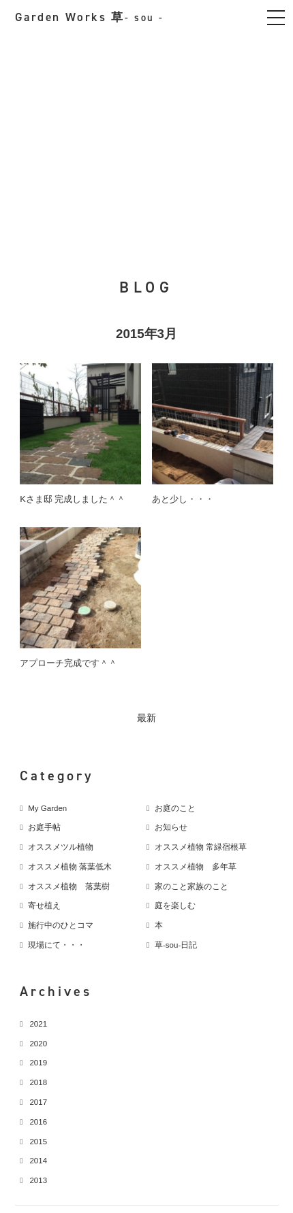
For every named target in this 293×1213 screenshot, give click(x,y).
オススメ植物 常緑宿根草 (201, 847)
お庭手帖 (44, 827)
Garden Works (89, 17)
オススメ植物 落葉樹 (69, 886)
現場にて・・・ (56, 945)
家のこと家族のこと (191, 886)
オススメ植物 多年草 (195, 867)
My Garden (47, 808)
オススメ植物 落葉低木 (70, 867)
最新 (146, 717)
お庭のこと (175, 808)
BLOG (146, 287)
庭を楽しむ (175, 905)
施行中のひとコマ (60, 925)
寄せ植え (44, 905)
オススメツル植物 (60, 847)
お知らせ (171, 827)
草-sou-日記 (176, 945)
